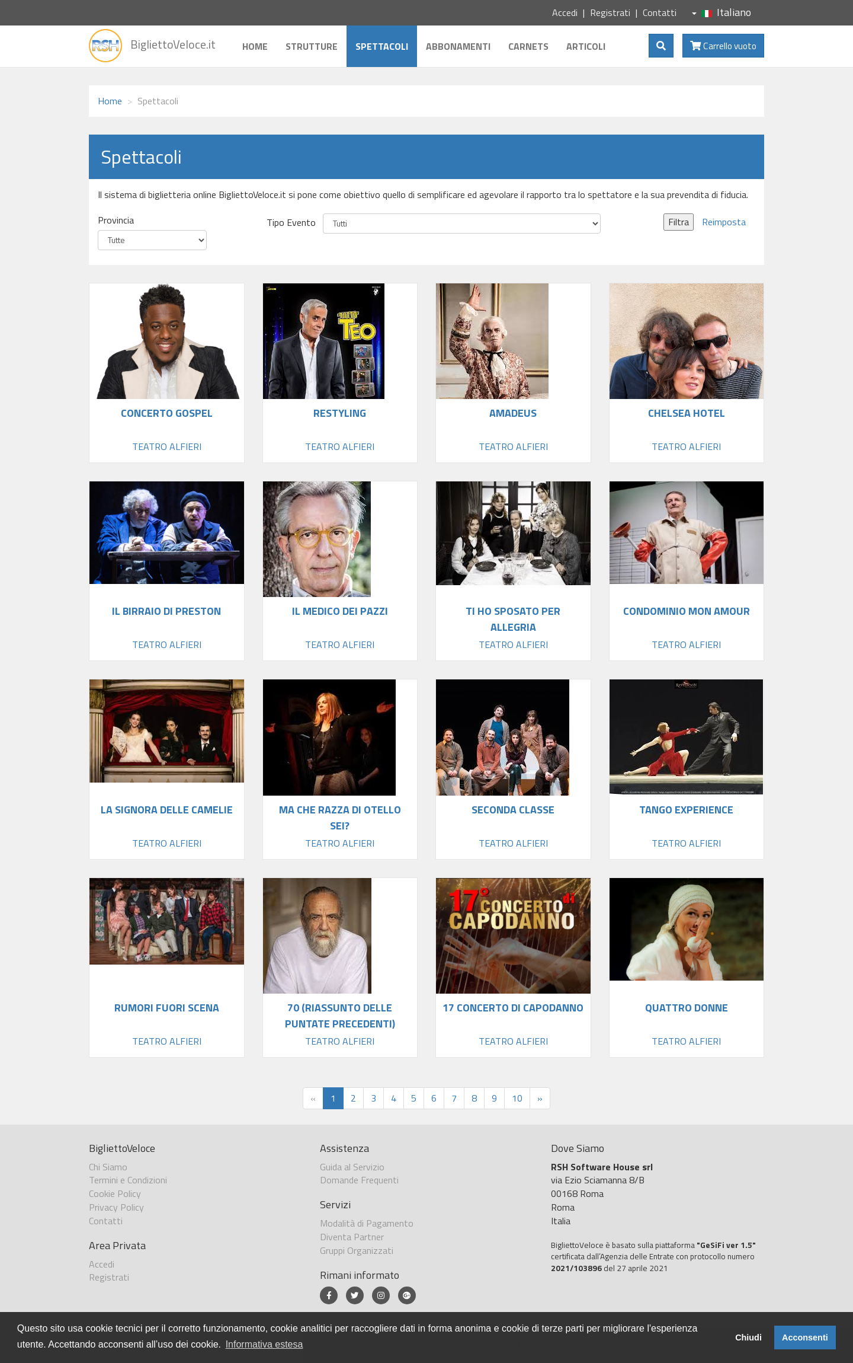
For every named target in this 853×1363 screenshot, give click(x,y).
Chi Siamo (108, 1167)
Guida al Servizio (352, 1167)
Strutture (312, 46)
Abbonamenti (458, 46)
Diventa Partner (352, 1237)
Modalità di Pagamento (366, 1223)
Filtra (678, 222)
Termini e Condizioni (128, 1180)
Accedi (565, 12)
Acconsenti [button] (805, 1337)
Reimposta (724, 222)
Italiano (721, 12)
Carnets (528, 46)
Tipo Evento (291, 222)
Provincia (116, 220)
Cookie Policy (115, 1193)
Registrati (610, 12)
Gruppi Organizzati (356, 1250)
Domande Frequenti (359, 1180)
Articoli (585, 46)
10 (517, 1098)
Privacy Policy (116, 1207)
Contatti (659, 12)
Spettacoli (381, 46)
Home (255, 46)
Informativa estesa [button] (264, 1344)
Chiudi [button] (748, 1337)
